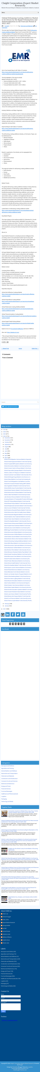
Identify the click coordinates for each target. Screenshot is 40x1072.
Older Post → (35, 348)
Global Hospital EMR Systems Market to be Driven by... (18, 463)
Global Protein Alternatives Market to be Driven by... (17, 561)
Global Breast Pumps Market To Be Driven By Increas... (18, 503)
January (7, 606)
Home (20, 348)
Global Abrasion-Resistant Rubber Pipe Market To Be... (18, 552)
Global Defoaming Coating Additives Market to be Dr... (18, 541)
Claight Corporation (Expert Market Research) (20, 4)
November (7, 440)
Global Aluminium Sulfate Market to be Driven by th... (17, 547)
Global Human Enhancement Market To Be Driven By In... (18, 523)
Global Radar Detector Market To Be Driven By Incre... (17, 490)
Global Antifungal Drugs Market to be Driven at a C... (17, 477)
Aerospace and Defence (7, 766)
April (6, 455)
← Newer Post (5, 348)
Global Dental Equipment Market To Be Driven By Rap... (18, 461)
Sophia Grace (6, 940)
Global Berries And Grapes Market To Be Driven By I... (17, 596)
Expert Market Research (9, 922)
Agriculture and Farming (7, 768)
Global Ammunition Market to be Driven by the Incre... (18, 466)
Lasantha (30, 1067)
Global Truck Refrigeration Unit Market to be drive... (17, 481)
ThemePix (14, 1067)
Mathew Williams (7, 937)
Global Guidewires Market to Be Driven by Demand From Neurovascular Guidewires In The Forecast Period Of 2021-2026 (19, 821)
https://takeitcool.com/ (13, 332)
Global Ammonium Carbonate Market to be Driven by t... (18, 545)
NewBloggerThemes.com (20, 1070)
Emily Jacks (6, 919)
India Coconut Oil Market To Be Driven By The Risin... (17, 508)
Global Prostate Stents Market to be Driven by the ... (17, 558)
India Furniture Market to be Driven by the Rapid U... (17, 583)
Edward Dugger (7, 916)
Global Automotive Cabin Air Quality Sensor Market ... (18, 512)
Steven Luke (6, 943)
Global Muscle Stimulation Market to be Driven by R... (17, 580)
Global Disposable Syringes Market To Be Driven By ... (18, 470)
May (6, 453)
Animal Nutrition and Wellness (9, 771)
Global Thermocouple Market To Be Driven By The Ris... (18, 600)
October (7, 442)
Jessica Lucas (6, 934)
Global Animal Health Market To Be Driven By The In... (17, 563)
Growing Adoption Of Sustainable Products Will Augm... (18, 499)
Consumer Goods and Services (9, 781)
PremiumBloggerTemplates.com (20, 1068)
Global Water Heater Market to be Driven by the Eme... (18, 587)
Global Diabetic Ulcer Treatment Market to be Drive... (17, 516)
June (6, 451)
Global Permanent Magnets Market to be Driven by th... (18, 514)
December (7, 438)
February (7, 603)
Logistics (3, 796)
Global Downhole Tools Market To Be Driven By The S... (18, 474)
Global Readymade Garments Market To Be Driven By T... (18, 505)
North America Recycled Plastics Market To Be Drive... (18, 510)
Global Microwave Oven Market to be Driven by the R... (18, 556)
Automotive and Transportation (9, 773)
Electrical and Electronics (7, 783)
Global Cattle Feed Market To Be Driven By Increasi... (17, 494)
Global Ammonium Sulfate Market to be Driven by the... (18, 534)
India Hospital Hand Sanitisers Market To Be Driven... (17, 525)
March (6, 457)
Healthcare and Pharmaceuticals (9, 794)
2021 (4, 609)
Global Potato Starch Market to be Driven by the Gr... (17, 519)
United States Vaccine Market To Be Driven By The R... (18, 536)
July (6, 449)
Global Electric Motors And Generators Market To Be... (18, 538)
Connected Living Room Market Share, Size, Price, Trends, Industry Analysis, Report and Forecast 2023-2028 (23, 811)
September (7, 444)
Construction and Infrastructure (9, 778)
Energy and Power (6, 786)
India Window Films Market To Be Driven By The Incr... (17, 550)
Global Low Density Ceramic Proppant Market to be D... (18, 574)
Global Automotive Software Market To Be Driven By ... (18, 492)
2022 (4, 436)
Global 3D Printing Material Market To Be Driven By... (17, 501)
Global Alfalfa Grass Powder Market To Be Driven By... (18, 488)
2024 (4, 431)
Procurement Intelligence (17, 328)
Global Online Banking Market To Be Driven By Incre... (17, 576)
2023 (4, 434)
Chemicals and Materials (26, 26)
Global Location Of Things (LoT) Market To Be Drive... (18, 472)
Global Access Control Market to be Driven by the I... (17, 527)
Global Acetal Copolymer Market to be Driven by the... (18, 554)
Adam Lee (5, 913)
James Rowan (6, 931)
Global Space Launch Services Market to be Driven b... (18, 567)
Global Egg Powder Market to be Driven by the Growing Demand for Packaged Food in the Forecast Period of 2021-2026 (18, 888)
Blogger (21, 1064)
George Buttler (6, 925)
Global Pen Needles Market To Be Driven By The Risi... (18, 565)
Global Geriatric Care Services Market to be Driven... (17, 585)
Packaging (4, 799)
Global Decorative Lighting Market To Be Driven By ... (17, 578)
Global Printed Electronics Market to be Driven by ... (17, 569)
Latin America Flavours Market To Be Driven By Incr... (17, 497)
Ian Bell (7, 26)
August (6, 446)
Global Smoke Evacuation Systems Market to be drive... (18, 589)
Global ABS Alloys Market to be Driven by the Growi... (18, 543)
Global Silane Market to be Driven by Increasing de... (17, 479)
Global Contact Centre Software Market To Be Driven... (18, 468)
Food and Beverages (6, 791)
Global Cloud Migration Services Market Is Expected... (18, 459)
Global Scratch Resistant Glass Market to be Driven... (17, 591)
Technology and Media (7, 801)
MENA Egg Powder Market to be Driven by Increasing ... (18, 530)
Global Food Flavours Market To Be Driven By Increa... (18, 598)
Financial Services (6, 788)
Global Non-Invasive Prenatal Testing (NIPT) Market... (17, 483)
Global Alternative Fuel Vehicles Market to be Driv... (17, 572)
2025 (4, 429)
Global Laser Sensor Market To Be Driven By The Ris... (18, 594)
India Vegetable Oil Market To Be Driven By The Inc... (17, 485)
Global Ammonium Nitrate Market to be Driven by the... (18, 532)
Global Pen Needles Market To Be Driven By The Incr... (17, 521)
